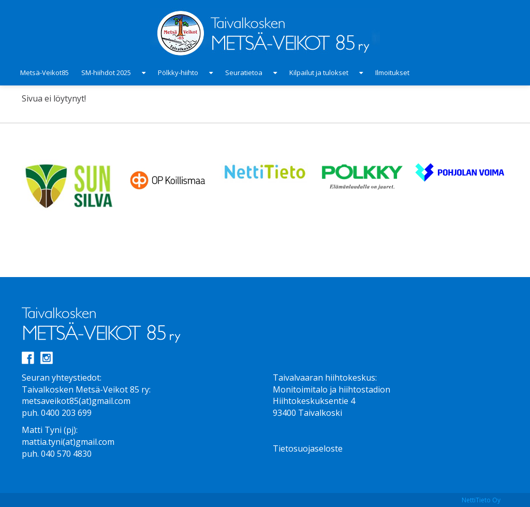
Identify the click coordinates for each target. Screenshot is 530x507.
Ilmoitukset (392, 72)
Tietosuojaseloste (308, 448)
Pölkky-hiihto (178, 72)
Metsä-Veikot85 (44, 72)
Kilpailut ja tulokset (318, 72)
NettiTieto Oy (481, 500)
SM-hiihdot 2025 (106, 72)
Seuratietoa (243, 72)
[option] (70, 185)
